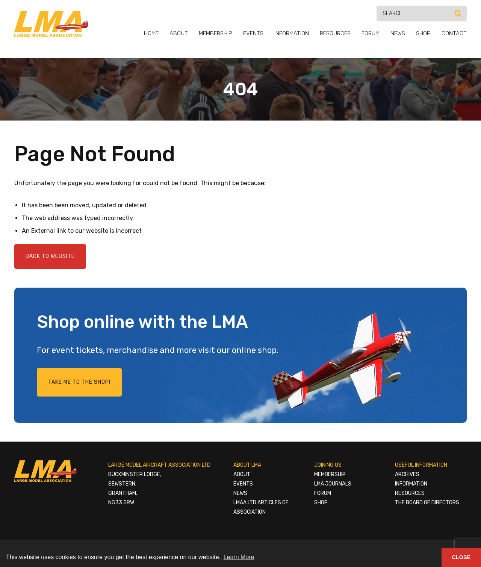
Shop (423, 33)
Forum (371, 33)
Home (151, 33)
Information (291, 33)
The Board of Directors (427, 502)
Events (253, 33)
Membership (215, 33)
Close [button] (461, 557)
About (178, 33)
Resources (335, 33)
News (397, 33)
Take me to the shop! (79, 382)
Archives (407, 474)
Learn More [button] (239, 557)
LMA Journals (332, 484)
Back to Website (50, 256)
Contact (454, 33)
